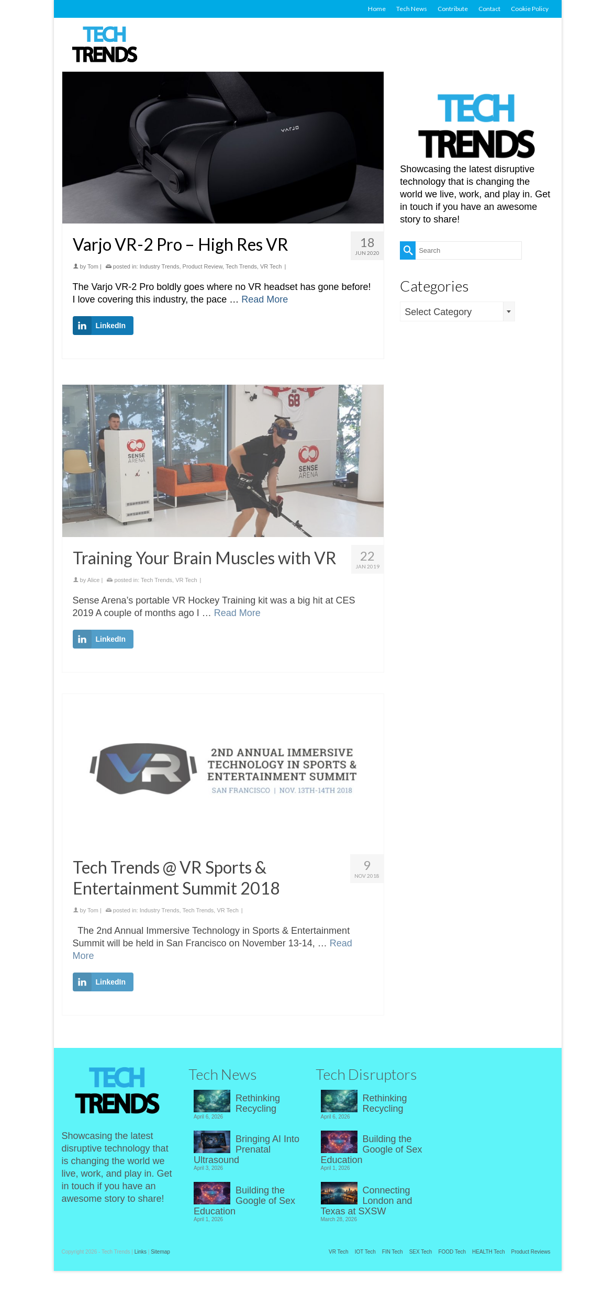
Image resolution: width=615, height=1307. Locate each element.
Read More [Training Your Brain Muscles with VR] (237, 619)
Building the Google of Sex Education (244, 1200)
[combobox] (457, 311)
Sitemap (160, 1252)
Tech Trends (241, 266)
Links (141, 1252)
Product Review (202, 266)
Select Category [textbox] (438, 312)
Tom (92, 266)
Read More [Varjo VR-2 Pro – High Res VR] (264, 299)
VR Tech (271, 266)
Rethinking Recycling (258, 1103)
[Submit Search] (408, 250)
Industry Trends (160, 266)
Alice (93, 586)
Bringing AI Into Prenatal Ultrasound (246, 1149)
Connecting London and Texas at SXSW (366, 1200)
